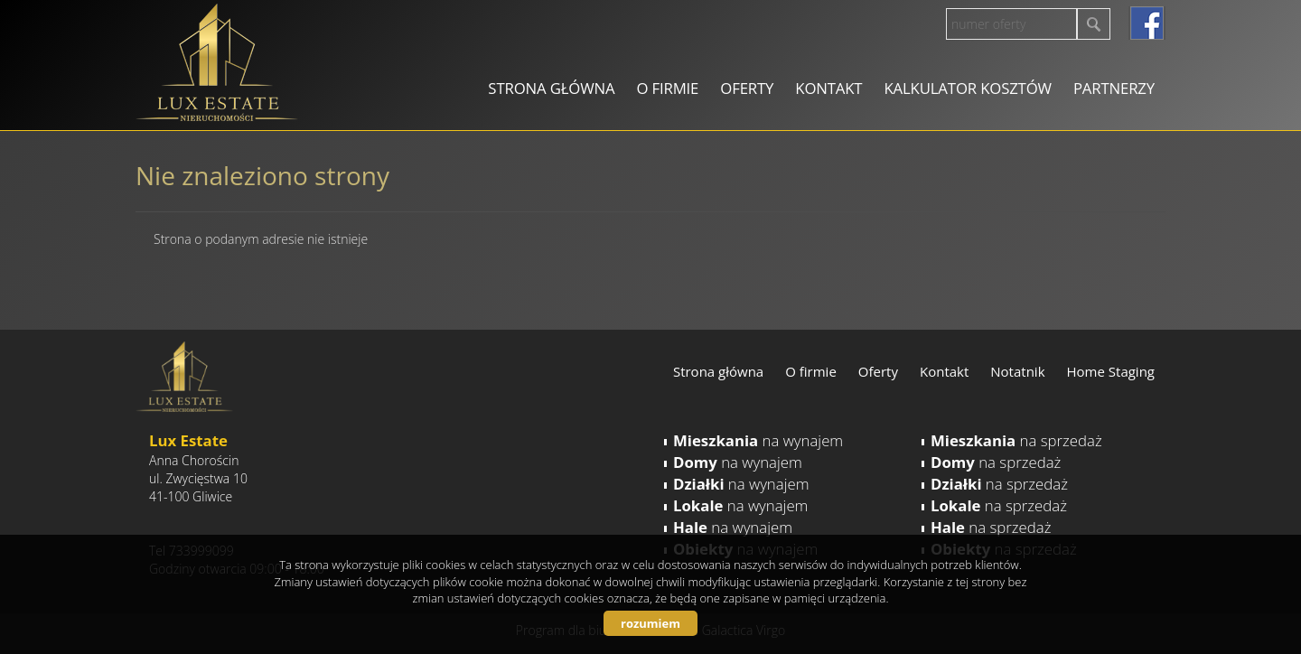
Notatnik (1017, 371)
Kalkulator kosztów (967, 88)
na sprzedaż (1016, 440)
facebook (1147, 23)
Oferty (746, 88)
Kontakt (828, 88)
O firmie (667, 88)
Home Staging (1111, 371)
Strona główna (551, 88)
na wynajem (758, 440)
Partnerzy (1114, 88)
